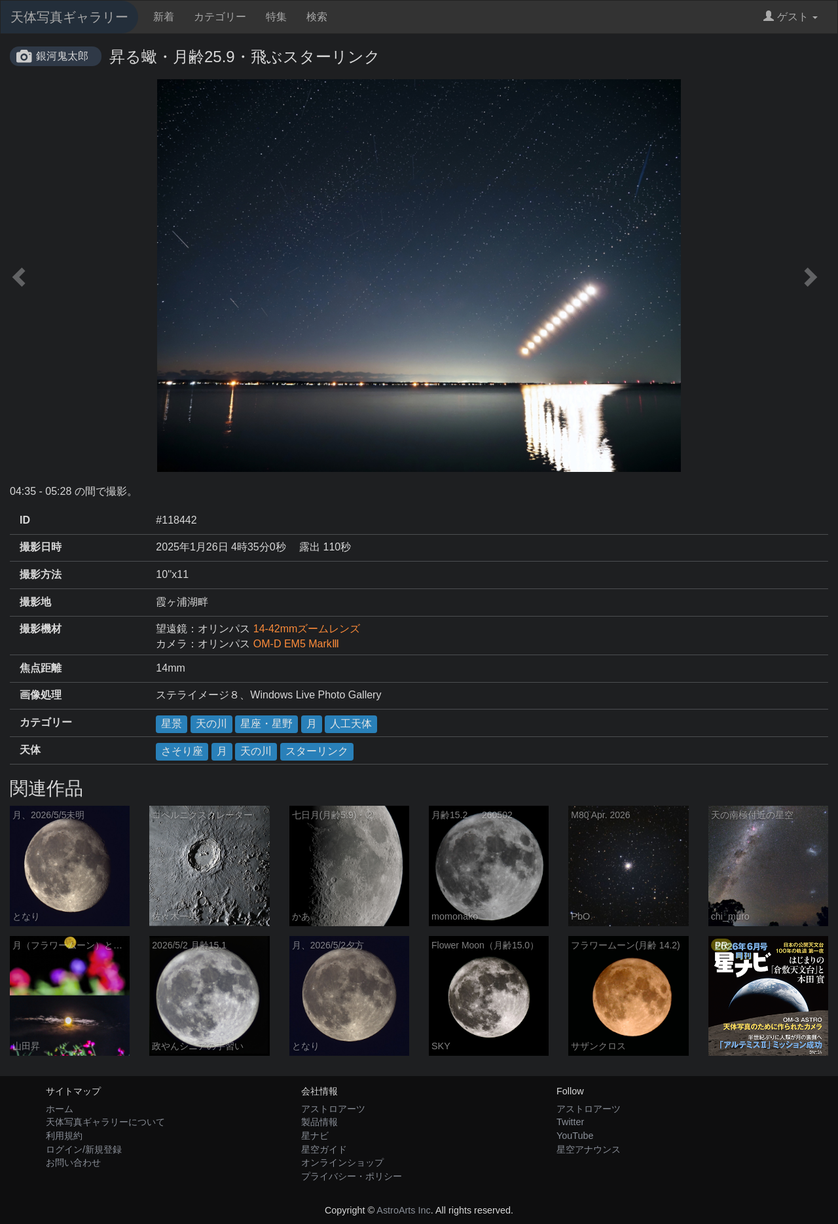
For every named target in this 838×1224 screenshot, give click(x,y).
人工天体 (351, 723)
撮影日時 (41, 546)
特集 (276, 16)
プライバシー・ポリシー (351, 1176)
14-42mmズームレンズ (307, 628)
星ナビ (315, 1135)
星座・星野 (266, 723)
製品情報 (319, 1122)
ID (25, 520)
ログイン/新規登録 (84, 1149)
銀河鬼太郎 (62, 56)
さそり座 (182, 751)
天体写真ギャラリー (69, 17)
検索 (316, 16)
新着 (163, 16)
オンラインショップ (342, 1162)
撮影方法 (41, 574)
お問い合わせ (73, 1162)
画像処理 (41, 694)
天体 (30, 749)
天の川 (211, 723)
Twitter (570, 1122)
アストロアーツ (333, 1109)
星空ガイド (324, 1149)
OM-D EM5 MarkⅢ (296, 643)
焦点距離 (41, 668)
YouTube (575, 1135)
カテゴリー (220, 16)
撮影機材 (41, 628)
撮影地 (35, 601)
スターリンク (316, 751)
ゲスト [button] (790, 16)
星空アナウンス (588, 1149)
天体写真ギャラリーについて (105, 1122)
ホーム (59, 1109)
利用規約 (64, 1135)
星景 (171, 723)
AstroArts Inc (403, 1210)
